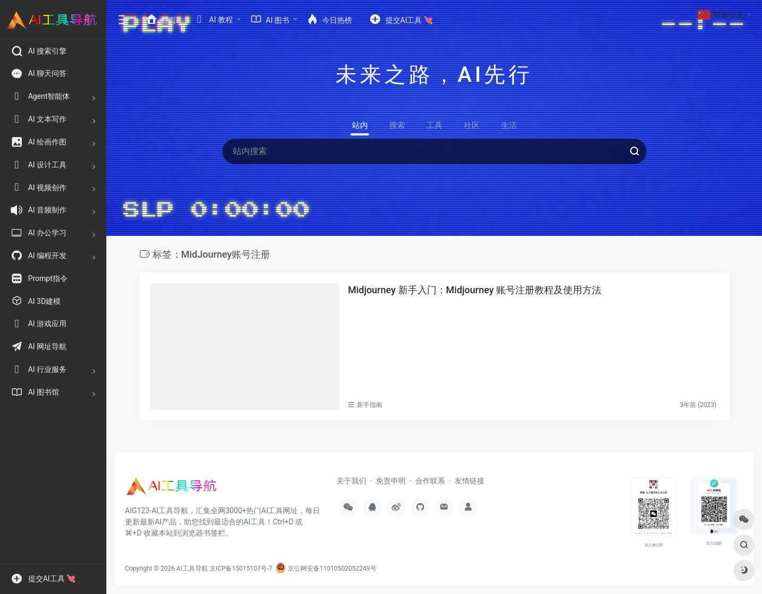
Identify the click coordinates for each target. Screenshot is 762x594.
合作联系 (430, 481)
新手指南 (369, 405)
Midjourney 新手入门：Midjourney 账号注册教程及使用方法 (474, 289)
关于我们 (351, 481)
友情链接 (469, 481)
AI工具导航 (192, 568)
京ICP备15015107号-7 (241, 568)
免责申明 (391, 481)
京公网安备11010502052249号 (325, 568)
